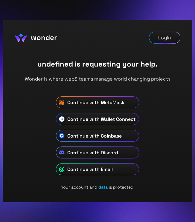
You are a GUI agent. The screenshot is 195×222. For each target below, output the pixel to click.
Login (164, 38)
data (103, 187)
